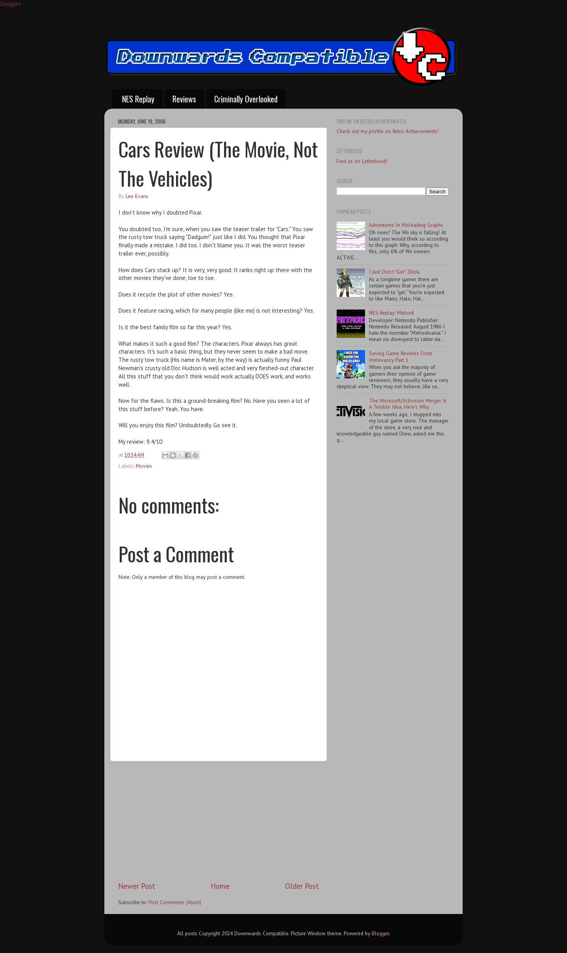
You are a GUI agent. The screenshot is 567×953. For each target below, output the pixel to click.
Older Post (302, 886)
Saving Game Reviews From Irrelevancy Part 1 (400, 356)
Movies (144, 465)
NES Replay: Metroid (391, 312)
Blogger (380, 933)
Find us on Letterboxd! (362, 161)
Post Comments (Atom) (174, 902)
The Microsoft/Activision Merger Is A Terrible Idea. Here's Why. (408, 403)
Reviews (184, 99)
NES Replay (138, 99)
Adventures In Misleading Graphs (406, 224)
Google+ (10, 3)
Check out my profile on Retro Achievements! (388, 131)
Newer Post (136, 886)
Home (220, 886)
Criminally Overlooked (246, 99)
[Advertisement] (218, 821)
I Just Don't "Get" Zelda (394, 271)
